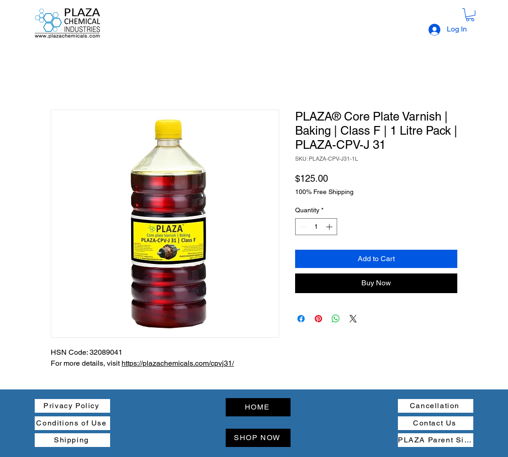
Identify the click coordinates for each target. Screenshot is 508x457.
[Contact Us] (435, 423)
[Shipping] (72, 440)
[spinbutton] (316, 227)
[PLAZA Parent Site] (435, 440)
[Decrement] (302, 227)
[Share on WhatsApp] (335, 318)
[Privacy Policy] (72, 406)
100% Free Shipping (324, 191)
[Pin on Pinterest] (318, 318)
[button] (470, 14)
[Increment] (330, 227)
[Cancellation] (435, 406)
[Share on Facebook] (301, 318)
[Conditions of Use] (72, 423)
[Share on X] (353, 318)
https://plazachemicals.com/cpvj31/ (178, 363)
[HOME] (258, 407)
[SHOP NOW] (258, 438)
